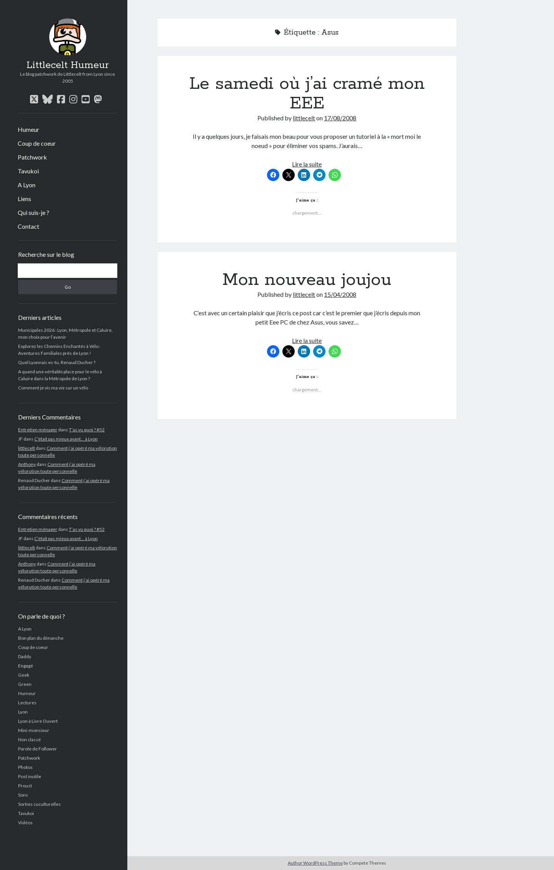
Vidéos (25, 822)
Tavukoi (28, 171)
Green (25, 684)
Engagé (25, 666)
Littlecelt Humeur (68, 65)
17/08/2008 (340, 117)
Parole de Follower (37, 749)
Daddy (24, 656)
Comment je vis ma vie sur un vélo (53, 388)
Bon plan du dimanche (40, 638)
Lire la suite (307, 164)
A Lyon (26, 184)
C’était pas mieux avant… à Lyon (66, 439)
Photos (25, 767)
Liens (24, 198)
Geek (23, 675)
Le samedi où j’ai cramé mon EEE (307, 94)
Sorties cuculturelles (39, 804)
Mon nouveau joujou (306, 280)
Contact (28, 226)
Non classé (29, 739)
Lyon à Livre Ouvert (38, 721)
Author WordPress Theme (315, 863)
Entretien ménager (37, 430)
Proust (25, 785)
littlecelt (26, 448)
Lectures (27, 702)
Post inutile (29, 776)
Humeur (28, 129)
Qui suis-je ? (33, 212)
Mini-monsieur (33, 730)
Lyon (23, 712)
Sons (23, 795)
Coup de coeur (37, 143)
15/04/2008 (340, 294)
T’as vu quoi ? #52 (87, 430)
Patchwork (32, 157)
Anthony (27, 464)
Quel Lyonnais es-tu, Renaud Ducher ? (56, 362)
